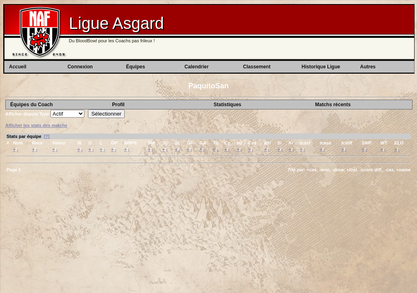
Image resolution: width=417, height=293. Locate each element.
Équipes (135, 67)
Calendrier (196, 67)
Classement (256, 67)
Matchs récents (333, 104)
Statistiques (227, 104)
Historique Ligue (321, 67)
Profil (118, 104)
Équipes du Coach (31, 104)
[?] (47, 136)
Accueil (17, 67)
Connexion (80, 67)
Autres (367, 67)
